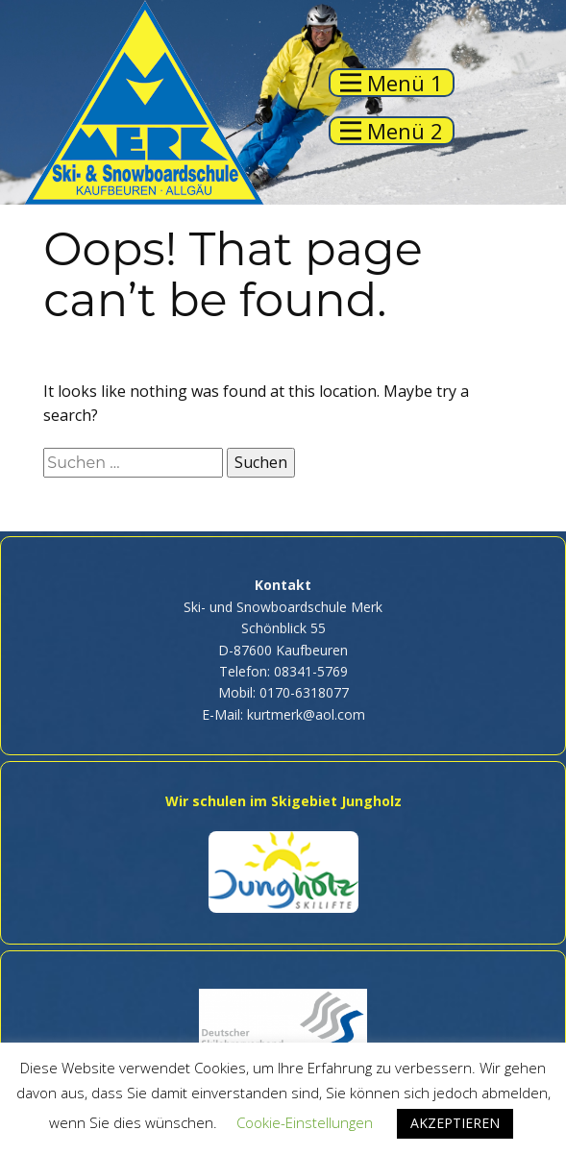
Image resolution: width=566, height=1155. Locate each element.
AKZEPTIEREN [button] (455, 1123)
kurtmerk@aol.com (306, 714)
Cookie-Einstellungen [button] (304, 1122)
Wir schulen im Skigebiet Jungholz (283, 801)
